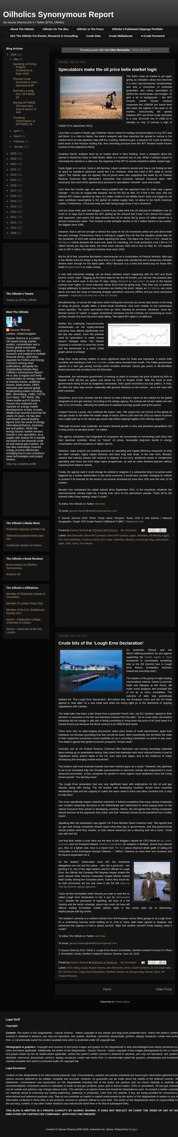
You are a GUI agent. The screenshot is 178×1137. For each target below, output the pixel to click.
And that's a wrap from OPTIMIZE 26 (24, 94)
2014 (13, 206)
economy (63, 844)
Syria (75, 543)
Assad (83, 967)
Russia (149, 971)
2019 (13, 179)
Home (107, 989)
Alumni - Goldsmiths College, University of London (23, 621)
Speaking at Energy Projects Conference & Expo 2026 (25, 68)
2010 (13, 227)
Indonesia (118, 539)
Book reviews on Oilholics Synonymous (21, 566)
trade (168, 840)
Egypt (165, 535)
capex (132, 535)
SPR (68, 543)
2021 (13, 169)
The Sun (119, 847)
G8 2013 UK (70, 971)
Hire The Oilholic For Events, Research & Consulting (44, 35)
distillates (142, 535)
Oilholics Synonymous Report (58, 14)
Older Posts (164, 989)
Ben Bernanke (75, 535)
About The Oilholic (22, 29)
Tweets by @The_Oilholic (21, 299)
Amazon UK (13, 574)
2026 (13, 54)
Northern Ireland (115, 971)
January (19, 146)
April (17, 130)
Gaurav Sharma (20, 329)
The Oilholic (86, 543)
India (109, 539)
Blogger (133, 1129)
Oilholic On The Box (55, 29)
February (19, 141)
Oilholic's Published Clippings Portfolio (137, 29)
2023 (13, 164)
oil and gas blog (145, 539)
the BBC (155, 238)
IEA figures (64, 242)
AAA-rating (73, 967)
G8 (60, 971)
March (18, 136)
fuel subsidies (99, 362)
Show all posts (141, 49)
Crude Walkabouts (121, 35)
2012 (13, 217)
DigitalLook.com (135, 521)
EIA (60, 539)
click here (99, 503)
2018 (13, 185)
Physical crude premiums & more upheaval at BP (25, 82)
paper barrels (75, 267)
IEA (103, 539)
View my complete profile (21, 463)
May (16, 59)
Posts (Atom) (123, 1001)
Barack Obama (97, 967)
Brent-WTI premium (95, 535)
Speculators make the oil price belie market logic (107, 69)
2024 (13, 158)
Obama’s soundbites (110, 844)
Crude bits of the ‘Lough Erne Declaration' (101, 643)
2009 (13, 232)
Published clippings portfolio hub (25, 529)
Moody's (130, 539)
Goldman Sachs (91, 539)
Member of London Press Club (24, 603)
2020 (13, 174)
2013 (13, 211)
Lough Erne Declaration (91, 971)
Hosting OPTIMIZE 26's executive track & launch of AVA (24, 107)
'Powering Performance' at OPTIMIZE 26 (24, 121)
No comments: (129, 530)
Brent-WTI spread (118, 535)
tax (162, 840)
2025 (13, 153)
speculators (161, 539)
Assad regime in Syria (158, 657)
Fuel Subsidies (72, 539)
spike (61, 543)
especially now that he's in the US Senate (94, 295)
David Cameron (140, 967)
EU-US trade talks (161, 967)
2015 (13, 201)
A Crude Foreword (152, 35)
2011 (13, 222)
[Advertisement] (26, 264)
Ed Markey (154, 288)
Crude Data (93, 35)
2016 (13, 195)
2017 (13, 190)
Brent (127, 967)
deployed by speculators (131, 281)
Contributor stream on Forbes (24, 545)
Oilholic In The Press (90, 29)
